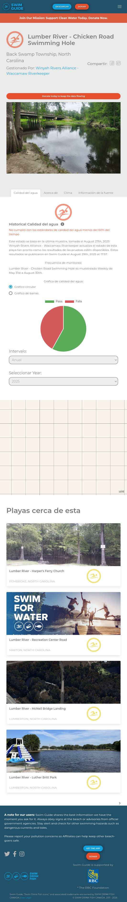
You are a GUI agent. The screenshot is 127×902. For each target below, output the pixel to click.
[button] (119, 6)
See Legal (26, 897)
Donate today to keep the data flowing (63, 96)
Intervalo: (18, 351)
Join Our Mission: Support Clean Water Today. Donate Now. (63, 18)
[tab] (26, 192)
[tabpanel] (63, 292)
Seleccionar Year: (25, 372)
